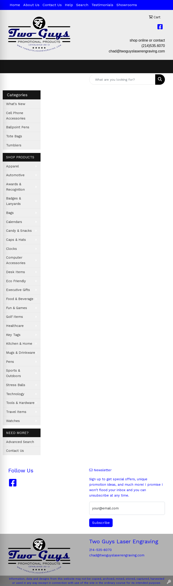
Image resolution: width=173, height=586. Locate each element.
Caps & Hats (16, 240)
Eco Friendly (16, 281)
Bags (10, 213)
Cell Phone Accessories (15, 115)
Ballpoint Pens (17, 127)
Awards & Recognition (15, 187)
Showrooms (126, 5)
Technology (15, 394)
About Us (31, 5)
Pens (10, 362)
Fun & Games (16, 308)
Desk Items (15, 272)
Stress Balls (15, 385)
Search (82, 5)
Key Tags (13, 335)
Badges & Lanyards (13, 201)
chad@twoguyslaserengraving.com (137, 51)
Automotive (15, 175)
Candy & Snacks (19, 231)
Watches (13, 421)
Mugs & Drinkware (20, 353)
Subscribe (101, 522)
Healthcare (15, 326)
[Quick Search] (122, 79)
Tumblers (13, 145)
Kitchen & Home (19, 344)
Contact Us (52, 5)
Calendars (14, 222)
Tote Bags (14, 136)
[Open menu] (163, 66)
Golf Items (14, 317)
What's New (15, 104)
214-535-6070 (100, 550)
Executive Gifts (18, 290)
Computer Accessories (15, 260)
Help (69, 5)
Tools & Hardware (20, 403)
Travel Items (16, 412)
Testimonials (102, 5)
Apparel (12, 166)
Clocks (11, 249)
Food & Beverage (19, 299)
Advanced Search (20, 442)
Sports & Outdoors (13, 373)
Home (15, 5)
